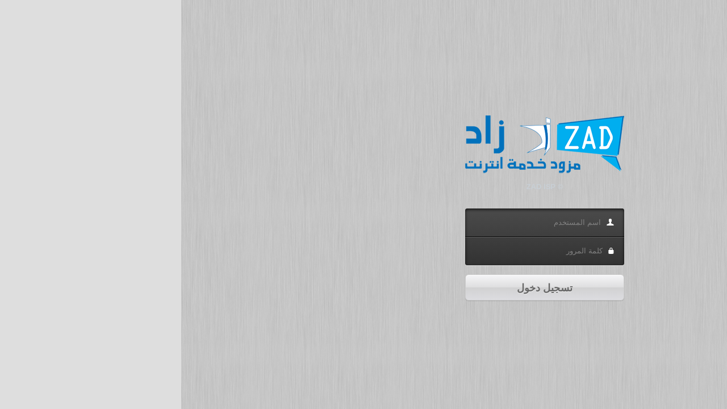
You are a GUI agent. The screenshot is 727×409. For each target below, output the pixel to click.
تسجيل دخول (363, 288)
